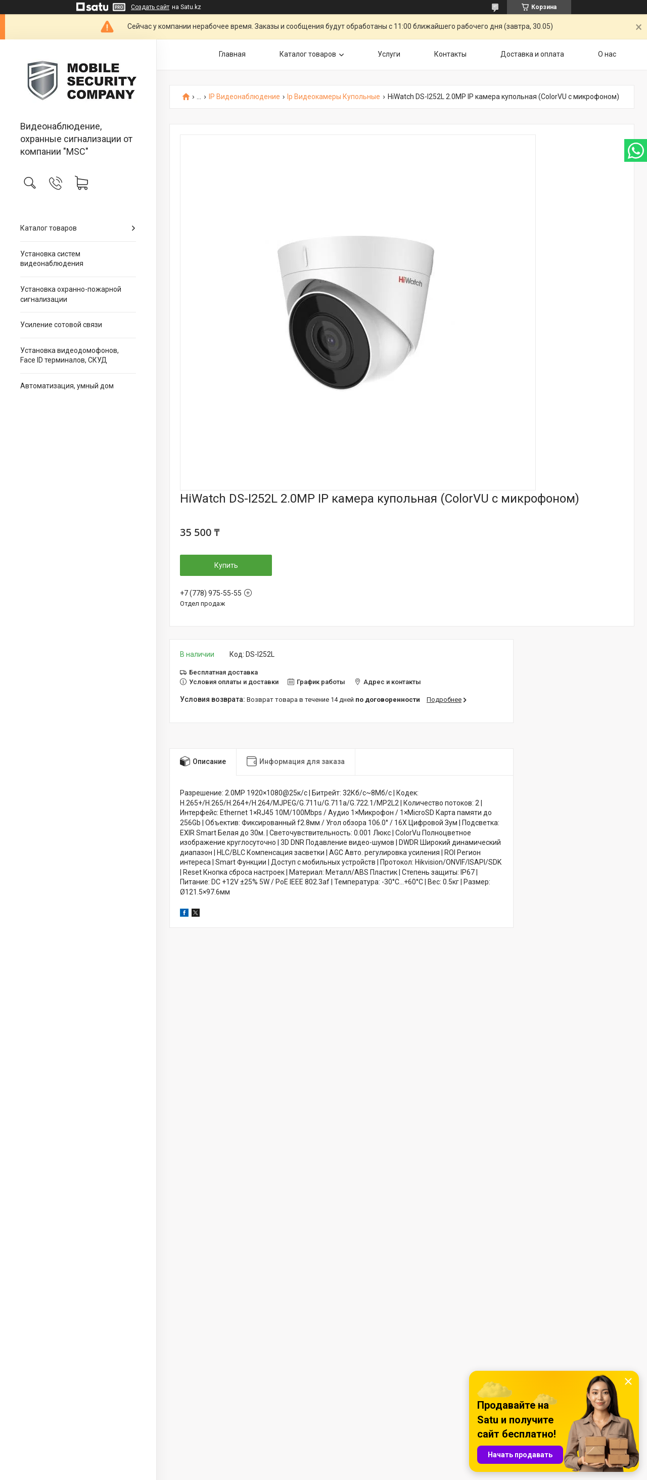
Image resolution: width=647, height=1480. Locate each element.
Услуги (389, 54)
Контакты (450, 54)
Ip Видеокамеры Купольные (333, 97)
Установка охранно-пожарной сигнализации (70, 294)
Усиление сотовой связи (61, 325)
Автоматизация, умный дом (67, 386)
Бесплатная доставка (223, 672)
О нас (607, 54)
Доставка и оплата (532, 54)
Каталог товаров (48, 228)
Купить (226, 565)
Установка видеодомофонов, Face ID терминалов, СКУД (69, 355)
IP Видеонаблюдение (244, 97)
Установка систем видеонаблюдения (51, 259)
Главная (232, 54)
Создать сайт (150, 7)
